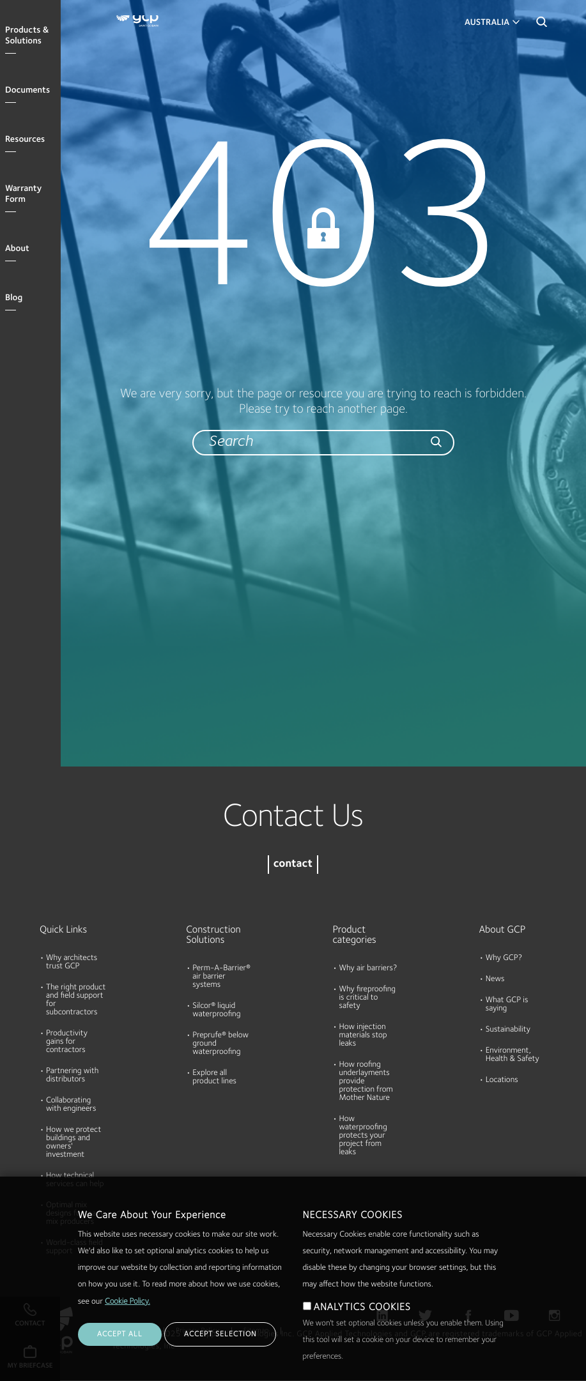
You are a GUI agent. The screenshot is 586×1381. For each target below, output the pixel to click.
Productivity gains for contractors (67, 1042)
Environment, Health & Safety (512, 1055)
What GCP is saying (507, 1004)
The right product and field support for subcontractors (75, 1000)
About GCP (502, 930)
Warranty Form (23, 194)
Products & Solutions (27, 36)
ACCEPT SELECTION (220, 1334)
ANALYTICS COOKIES (362, 1307)
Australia (487, 23)
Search (541, 25)
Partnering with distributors (72, 1075)
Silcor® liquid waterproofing (216, 1010)
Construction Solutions (213, 935)
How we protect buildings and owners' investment (73, 1142)
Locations (502, 1080)
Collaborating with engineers (71, 1105)
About (17, 249)
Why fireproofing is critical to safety (367, 998)
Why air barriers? (368, 969)
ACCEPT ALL (120, 1334)
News (495, 979)
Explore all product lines (214, 1077)
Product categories (354, 935)
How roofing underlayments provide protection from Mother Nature (366, 1082)
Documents (27, 90)
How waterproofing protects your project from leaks (363, 1136)
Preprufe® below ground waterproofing (220, 1044)
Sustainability (508, 1030)
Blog (13, 298)
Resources (25, 139)
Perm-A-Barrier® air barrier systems (221, 977)
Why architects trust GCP (71, 962)
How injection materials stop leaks (363, 1035)
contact (293, 864)
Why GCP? (504, 958)
